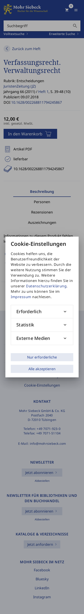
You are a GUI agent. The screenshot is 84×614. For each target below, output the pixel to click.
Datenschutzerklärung (46, 286)
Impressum (21, 296)
